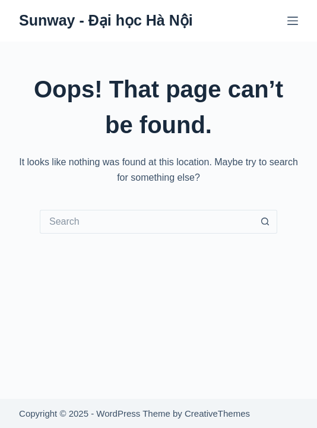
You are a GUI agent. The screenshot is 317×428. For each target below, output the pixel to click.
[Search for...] (146, 222)
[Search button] (265, 222)
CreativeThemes (217, 413)
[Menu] (292, 20)
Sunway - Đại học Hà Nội (106, 20)
